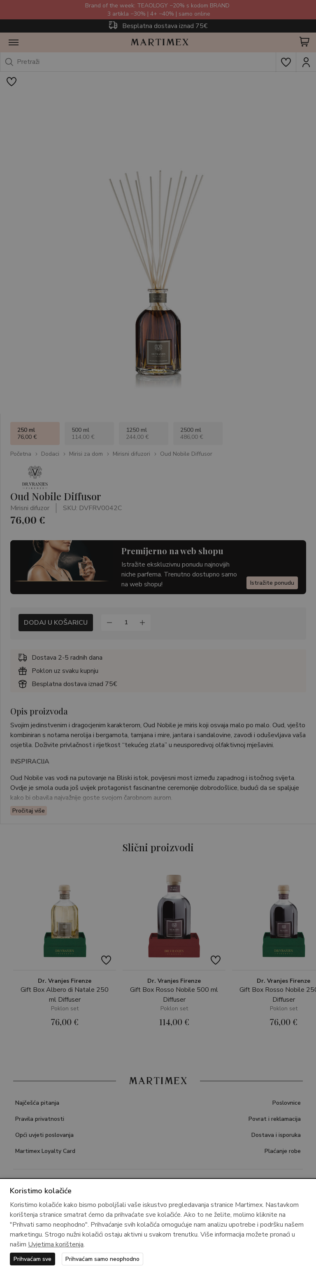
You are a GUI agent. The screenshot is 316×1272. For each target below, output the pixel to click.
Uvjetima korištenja (56, 1244)
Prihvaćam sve (32, 1259)
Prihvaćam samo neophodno (102, 1259)
